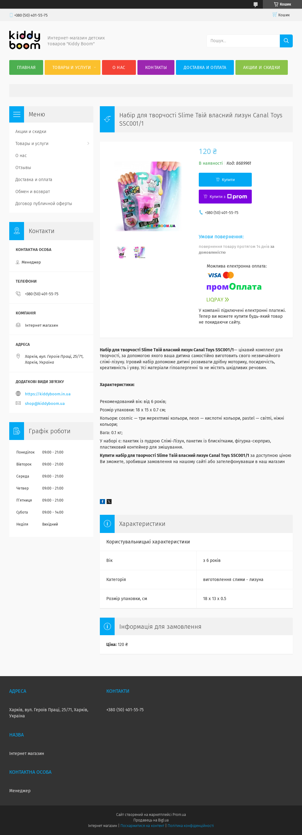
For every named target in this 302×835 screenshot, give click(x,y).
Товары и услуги (71, 67)
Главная (26, 67)
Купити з (228, 197)
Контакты (156, 67)
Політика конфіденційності (191, 826)
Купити (228, 179)
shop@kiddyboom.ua (45, 403)
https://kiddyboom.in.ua (48, 394)
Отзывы (23, 167)
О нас (118, 67)
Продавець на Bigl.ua (151, 820)
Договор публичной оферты (43, 203)
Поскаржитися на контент (142, 826)
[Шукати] (286, 40)
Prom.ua (179, 815)
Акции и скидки (261, 67)
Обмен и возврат (32, 191)
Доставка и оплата (205, 67)
